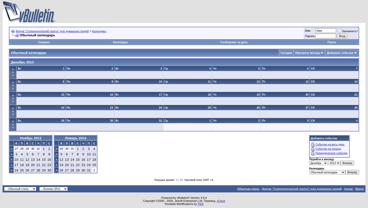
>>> (13, 72)
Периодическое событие (331, 153)
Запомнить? (348, 31)
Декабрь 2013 (22, 62)
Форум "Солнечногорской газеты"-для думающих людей (52, 31)
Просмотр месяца (307, 52)
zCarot (221, 200)
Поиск (332, 42)
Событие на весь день (329, 144)
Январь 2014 (75, 138)
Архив (348, 188)
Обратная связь (248, 188)
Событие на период (328, 148)
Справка (44, 42)
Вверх (359, 188)
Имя (307, 30)
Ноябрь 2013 (30, 138)
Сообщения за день (234, 42)
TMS (200, 203)
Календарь (99, 31)
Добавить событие (340, 52)
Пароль (310, 36)
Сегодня (286, 52)
